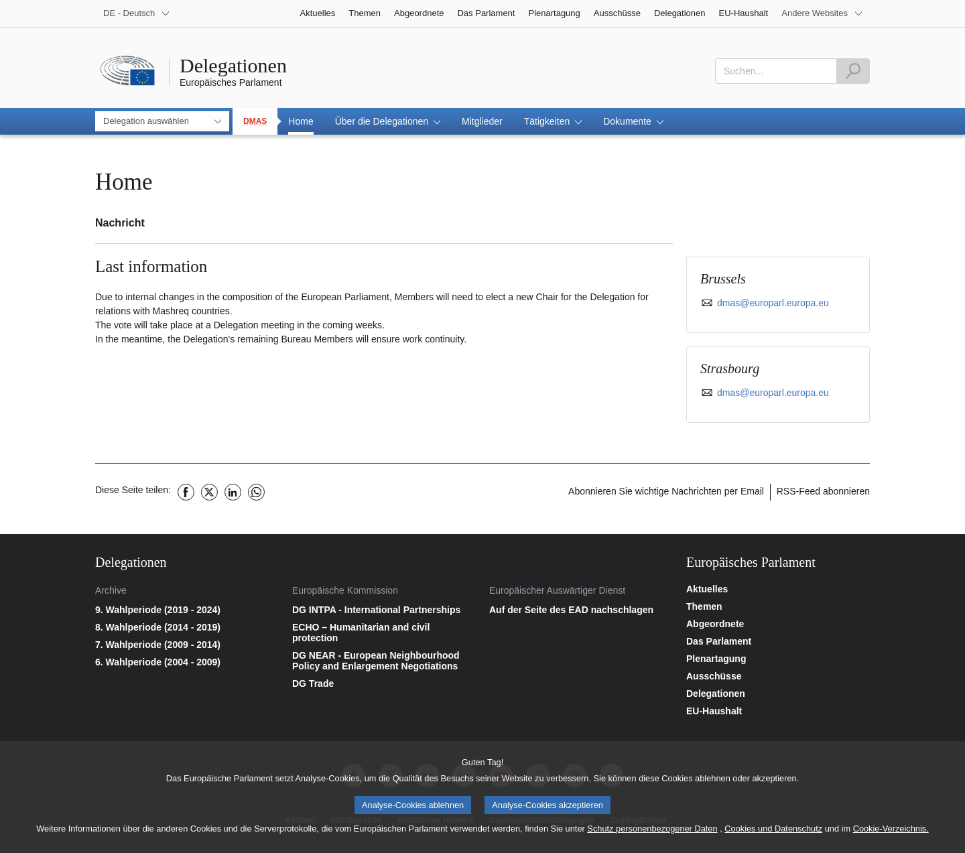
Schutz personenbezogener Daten (652, 833)
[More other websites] (822, 13)
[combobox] (776, 71)
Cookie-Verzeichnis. (891, 833)
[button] (387, 121)
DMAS (255, 121)
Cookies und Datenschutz (773, 833)
